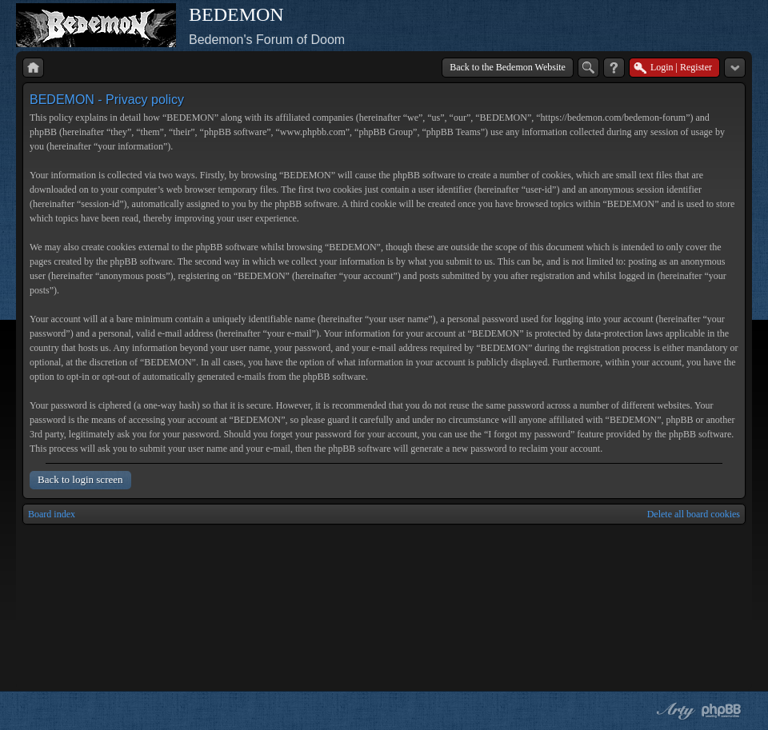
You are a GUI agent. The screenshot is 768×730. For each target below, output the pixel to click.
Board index (51, 514)
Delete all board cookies (693, 514)
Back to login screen (80, 479)
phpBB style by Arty (674, 711)
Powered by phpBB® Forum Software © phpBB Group (722, 711)
